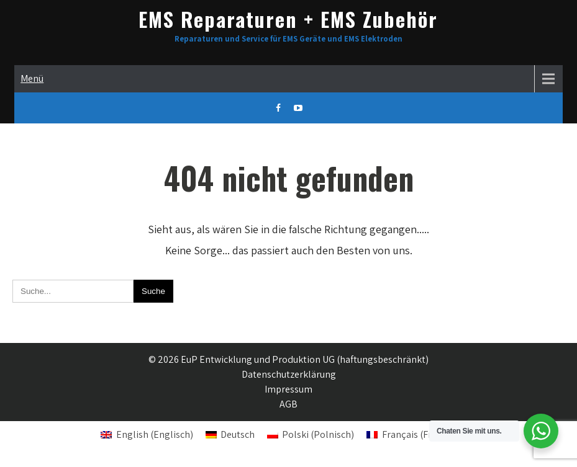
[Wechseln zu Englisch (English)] (146, 434)
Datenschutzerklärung (289, 374)
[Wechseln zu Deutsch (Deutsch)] (230, 434)
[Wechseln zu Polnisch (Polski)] (310, 434)
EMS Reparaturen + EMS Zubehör (288, 18)
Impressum (288, 389)
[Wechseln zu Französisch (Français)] (421, 434)
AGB (288, 404)
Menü (31, 78)
